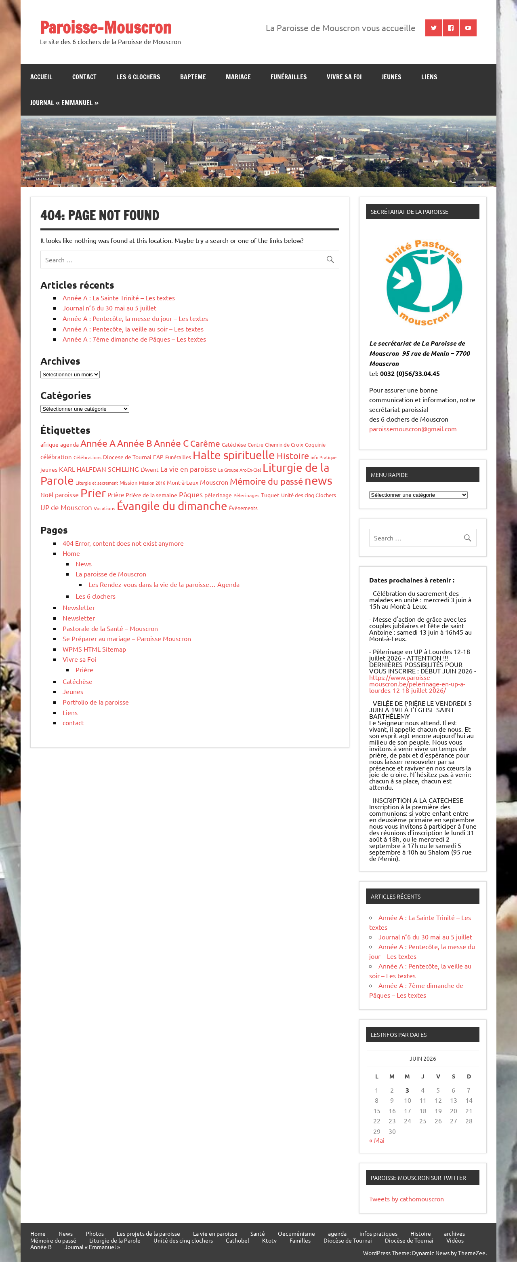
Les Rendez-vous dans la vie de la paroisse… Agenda (164, 584)
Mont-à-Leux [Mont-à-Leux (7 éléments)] (182, 482)
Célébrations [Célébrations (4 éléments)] (87, 457)
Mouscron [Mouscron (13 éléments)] (214, 482)
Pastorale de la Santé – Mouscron (110, 628)
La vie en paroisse (215, 1233)
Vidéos (455, 1240)
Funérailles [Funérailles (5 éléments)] (178, 457)
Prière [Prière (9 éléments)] (115, 494)
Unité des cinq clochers (183, 1240)
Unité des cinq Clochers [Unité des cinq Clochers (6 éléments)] (308, 495)
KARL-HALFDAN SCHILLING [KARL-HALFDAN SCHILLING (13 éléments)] (99, 469)
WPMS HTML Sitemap (94, 649)
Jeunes (73, 691)
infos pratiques (378, 1233)
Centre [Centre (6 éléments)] (255, 444)
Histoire (420, 1233)
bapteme (193, 76)
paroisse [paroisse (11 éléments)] (67, 494)
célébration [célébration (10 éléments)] (56, 456)
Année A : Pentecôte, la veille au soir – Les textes (133, 329)
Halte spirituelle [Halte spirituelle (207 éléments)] (234, 455)
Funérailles (289, 76)
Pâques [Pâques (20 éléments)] (191, 494)
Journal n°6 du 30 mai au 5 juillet (109, 308)
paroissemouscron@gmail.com (413, 428)
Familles (300, 1240)
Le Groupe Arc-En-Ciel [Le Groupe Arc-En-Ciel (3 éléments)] (239, 469)
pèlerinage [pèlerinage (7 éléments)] (218, 494)
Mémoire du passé (53, 1240)
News (84, 563)
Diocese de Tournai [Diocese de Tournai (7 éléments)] (127, 456)
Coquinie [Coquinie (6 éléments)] (315, 444)
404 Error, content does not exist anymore (123, 543)
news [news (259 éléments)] (318, 480)
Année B (41, 1246)
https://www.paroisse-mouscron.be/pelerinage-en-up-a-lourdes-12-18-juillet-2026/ (417, 683)
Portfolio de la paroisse (96, 702)
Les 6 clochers (138, 76)
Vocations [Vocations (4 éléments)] (104, 508)
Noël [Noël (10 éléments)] (46, 494)
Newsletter (79, 607)
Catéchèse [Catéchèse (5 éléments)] (234, 444)
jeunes (391, 76)
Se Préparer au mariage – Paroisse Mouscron (127, 638)
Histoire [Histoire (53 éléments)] (293, 455)
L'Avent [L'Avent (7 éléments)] (150, 469)
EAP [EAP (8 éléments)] (158, 456)
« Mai (377, 1140)
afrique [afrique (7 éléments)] (49, 444)
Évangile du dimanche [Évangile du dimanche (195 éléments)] (172, 506)
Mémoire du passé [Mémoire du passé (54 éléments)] (266, 481)
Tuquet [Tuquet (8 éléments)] (270, 494)
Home (71, 553)
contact (84, 76)
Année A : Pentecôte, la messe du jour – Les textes (135, 318)
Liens (429, 76)
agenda (337, 1233)
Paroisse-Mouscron (106, 27)
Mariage (238, 76)
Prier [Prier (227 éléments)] (93, 493)
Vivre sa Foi (344, 76)
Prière (84, 669)
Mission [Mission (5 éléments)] (128, 482)
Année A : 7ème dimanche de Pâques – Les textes (134, 339)
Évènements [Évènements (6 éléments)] (243, 507)
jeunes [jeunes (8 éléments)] (48, 469)
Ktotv (269, 1240)
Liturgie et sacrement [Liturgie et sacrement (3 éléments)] (97, 482)
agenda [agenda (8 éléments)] (69, 444)
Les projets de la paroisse (148, 1233)
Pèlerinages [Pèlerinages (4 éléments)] (246, 495)
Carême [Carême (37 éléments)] (205, 443)
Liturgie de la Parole (115, 1240)
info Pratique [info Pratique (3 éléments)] (323, 457)
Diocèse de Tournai (348, 1240)
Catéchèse (77, 681)
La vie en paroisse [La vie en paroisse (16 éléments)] (188, 468)
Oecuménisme (296, 1233)
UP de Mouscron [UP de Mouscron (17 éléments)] (66, 507)
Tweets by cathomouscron (406, 1198)
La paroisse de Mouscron (111, 574)
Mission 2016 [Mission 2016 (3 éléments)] (152, 482)
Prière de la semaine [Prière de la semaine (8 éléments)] (151, 494)
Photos (95, 1233)
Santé (257, 1233)
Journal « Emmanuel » (64, 102)
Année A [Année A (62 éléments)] (98, 443)
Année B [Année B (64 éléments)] (134, 443)
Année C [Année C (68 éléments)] (171, 443)
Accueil (41, 76)
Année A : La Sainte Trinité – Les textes (119, 297)
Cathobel (237, 1240)
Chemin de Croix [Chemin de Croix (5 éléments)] (284, 444)
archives (454, 1233)
